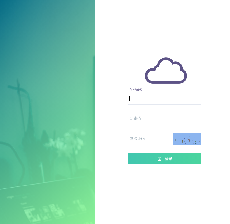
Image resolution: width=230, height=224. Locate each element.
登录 (164, 159)
